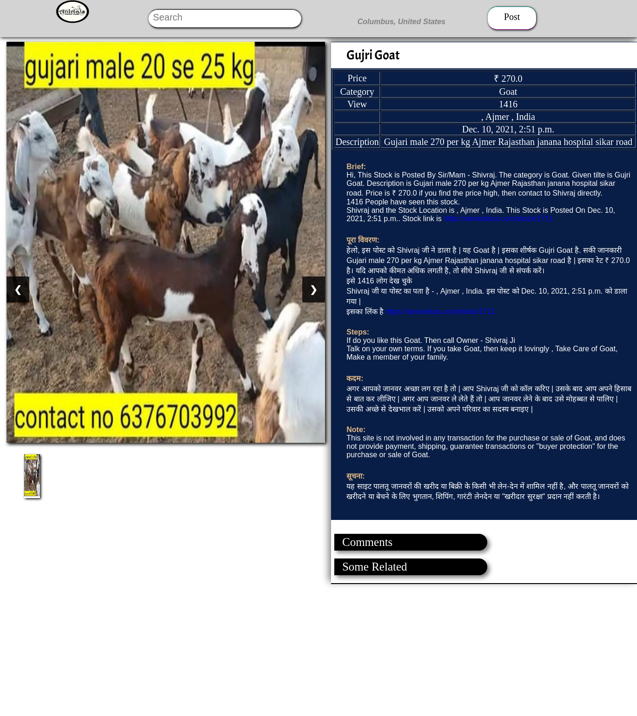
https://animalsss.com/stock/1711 (498, 219)
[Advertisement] (279, 649)
